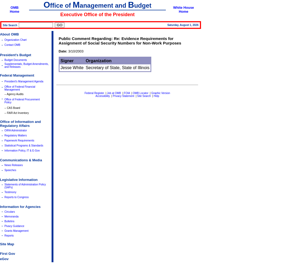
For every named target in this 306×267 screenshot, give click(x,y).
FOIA (127, 93)
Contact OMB (12, 44)
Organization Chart (15, 39)
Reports (9, 235)
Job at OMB (114, 93)
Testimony (10, 192)
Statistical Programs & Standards (23, 145)
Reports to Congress (16, 197)
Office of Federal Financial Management (19, 88)
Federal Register (94, 93)
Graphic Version (160, 93)
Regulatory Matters (15, 135)
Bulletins (9, 221)
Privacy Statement (123, 96)
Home (14, 12)
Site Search (144, 96)
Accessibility (102, 96)
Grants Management (16, 230)
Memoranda (11, 216)
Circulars (9, 211)
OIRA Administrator (15, 130)
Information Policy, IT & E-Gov (22, 150)
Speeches (10, 170)
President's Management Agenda (23, 81)
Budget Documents (15, 60)
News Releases (13, 165)
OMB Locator (140, 93)
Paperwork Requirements (19, 140)
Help (156, 96)
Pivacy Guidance (14, 226)
